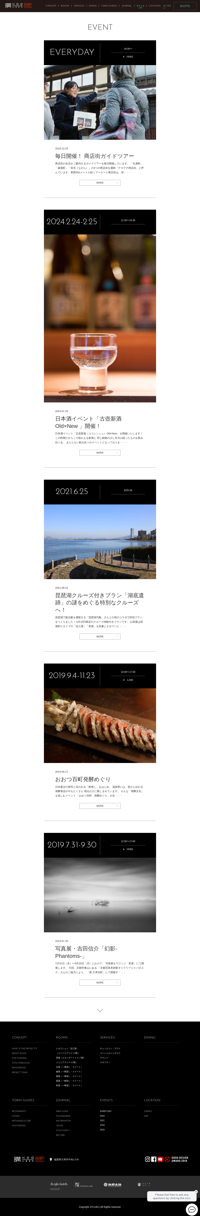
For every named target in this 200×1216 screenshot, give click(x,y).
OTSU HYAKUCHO (21, 1063)
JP (164, 6)
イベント (140, 6)
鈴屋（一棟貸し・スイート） (69, 1085)
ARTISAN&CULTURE (21, 1121)
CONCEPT (19, 1037)
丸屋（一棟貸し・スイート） (69, 1067)
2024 (102, 1116)
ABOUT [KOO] (19, 1053)
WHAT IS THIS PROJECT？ (24, 1049)
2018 (102, 1130)
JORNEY (148, 1111)
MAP (146, 1116)
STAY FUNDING (19, 1058)
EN (169, 6)
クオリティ (105, 1062)
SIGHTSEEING (19, 1126)
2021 (102, 1120)
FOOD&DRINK (63, 1116)
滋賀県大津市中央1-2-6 (66, 1159)
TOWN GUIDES (23, 1100)
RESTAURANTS (19, 1111)
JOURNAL (63, 1100)
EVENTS (106, 1100)
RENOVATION (19, 1068)
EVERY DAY (105, 1111)
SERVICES (107, 1037)
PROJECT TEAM (19, 1073)
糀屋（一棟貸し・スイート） (69, 1081)
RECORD (60, 1135)
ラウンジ (104, 1058)
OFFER (59, 1126)
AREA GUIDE (62, 1111)
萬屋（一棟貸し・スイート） (69, 1076)
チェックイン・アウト (110, 1048)
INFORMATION (63, 1121)
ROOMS (62, 1037)
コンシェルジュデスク (110, 1053)
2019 (102, 1125)
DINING (149, 1037)
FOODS (16, 1116)
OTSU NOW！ (63, 1131)
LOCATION (152, 1100)
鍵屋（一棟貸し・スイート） (69, 1071)
